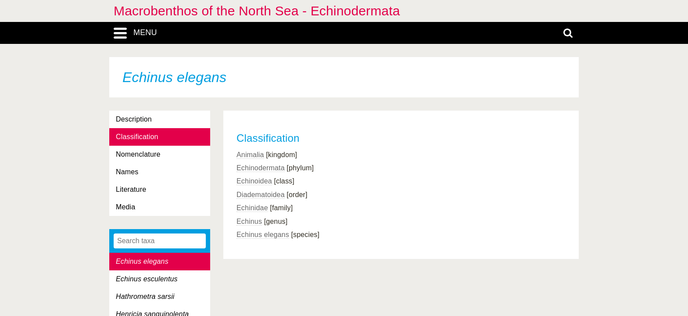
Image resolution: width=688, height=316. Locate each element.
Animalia (250, 154)
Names (127, 172)
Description (134, 119)
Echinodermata (260, 168)
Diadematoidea (260, 194)
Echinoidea (254, 181)
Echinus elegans (262, 234)
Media (125, 207)
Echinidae (252, 208)
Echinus (249, 221)
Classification (137, 136)
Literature (131, 189)
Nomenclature (138, 154)
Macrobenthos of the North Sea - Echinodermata (257, 11)
